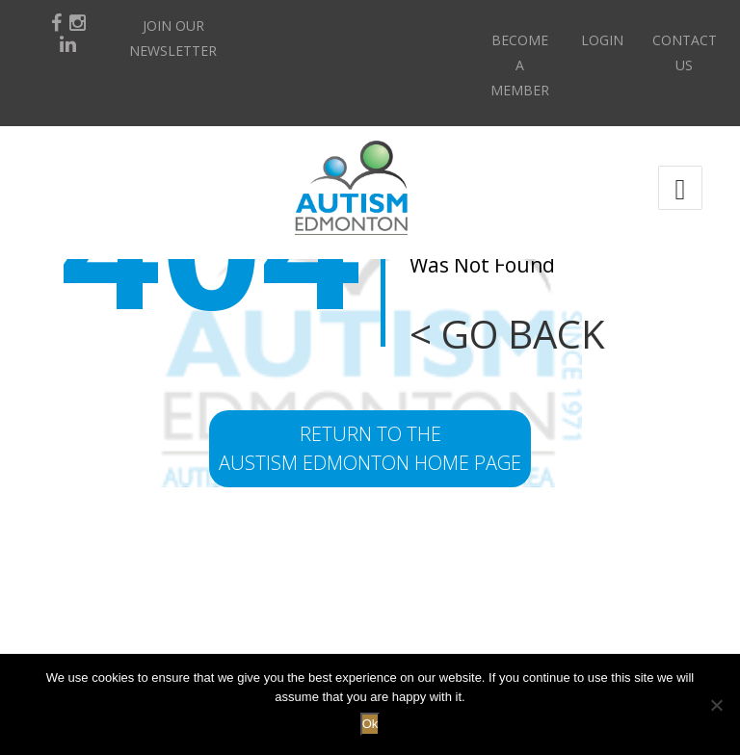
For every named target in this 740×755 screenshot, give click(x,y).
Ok (370, 723)
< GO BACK (507, 333)
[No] (716, 705)
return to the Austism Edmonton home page (370, 448)
